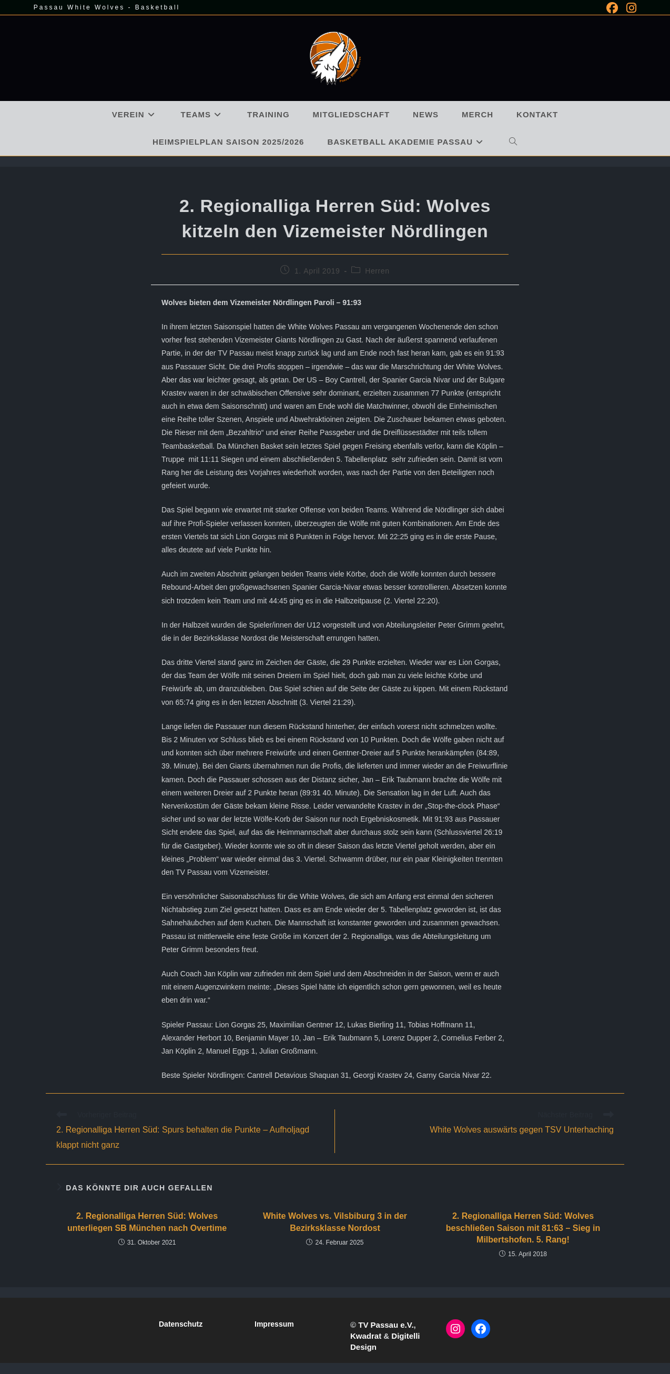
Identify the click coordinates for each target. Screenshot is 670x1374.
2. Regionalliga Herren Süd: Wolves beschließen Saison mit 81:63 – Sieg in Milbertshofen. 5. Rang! (523, 1227)
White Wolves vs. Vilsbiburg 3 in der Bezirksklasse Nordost (335, 1221)
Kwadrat (365, 1335)
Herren (377, 271)
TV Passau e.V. (385, 1324)
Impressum (274, 1324)
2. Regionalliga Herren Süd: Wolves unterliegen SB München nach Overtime (147, 1221)
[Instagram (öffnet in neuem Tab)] (629, 8)
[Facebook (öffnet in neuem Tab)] (612, 8)
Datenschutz (180, 1324)
